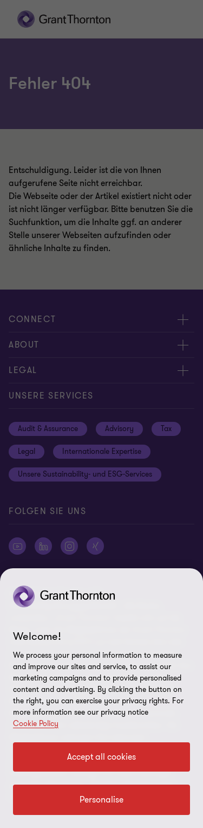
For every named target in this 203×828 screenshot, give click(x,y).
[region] (101, 698)
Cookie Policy (35, 723)
